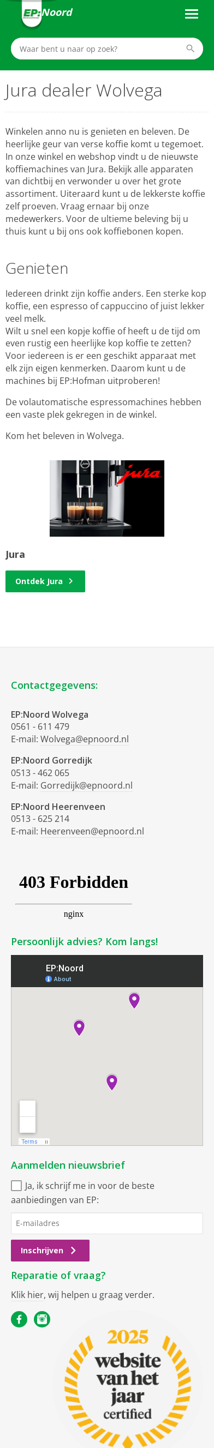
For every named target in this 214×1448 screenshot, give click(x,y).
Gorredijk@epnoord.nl (86, 785)
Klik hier (27, 1295)
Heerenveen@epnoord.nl (92, 831)
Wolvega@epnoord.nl (84, 739)
